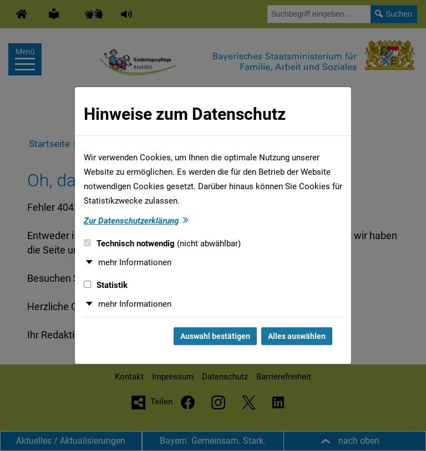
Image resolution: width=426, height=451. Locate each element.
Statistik (106, 285)
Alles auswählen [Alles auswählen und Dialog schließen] (297, 336)
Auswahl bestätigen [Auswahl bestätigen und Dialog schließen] (215, 336)
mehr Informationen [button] (134, 262)
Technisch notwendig (162, 244)
